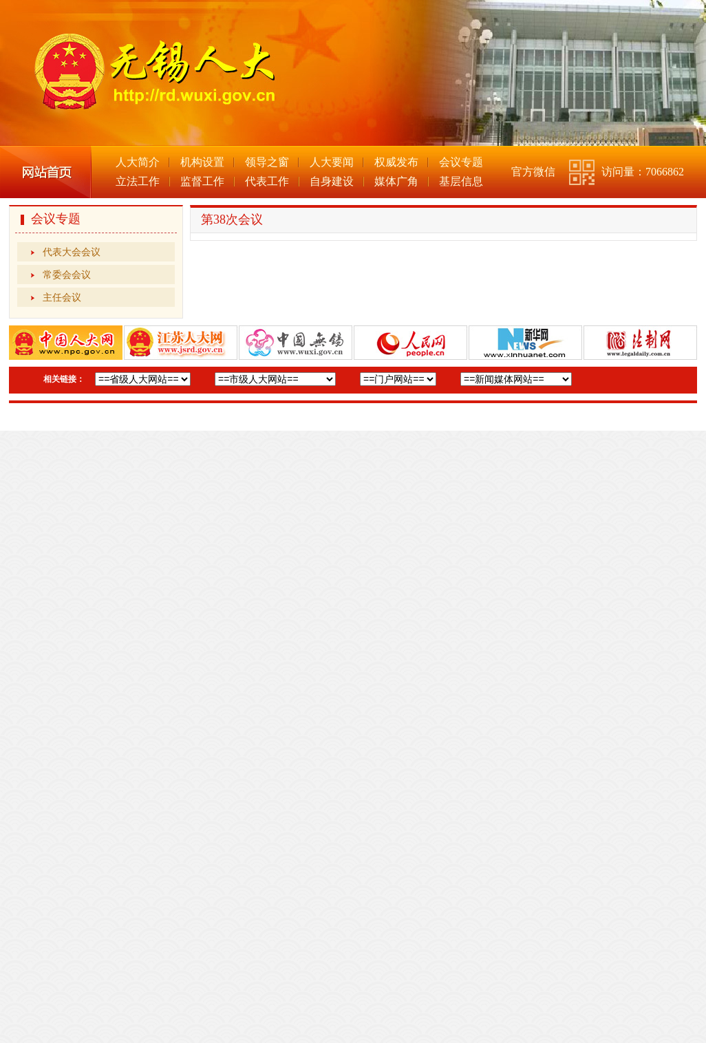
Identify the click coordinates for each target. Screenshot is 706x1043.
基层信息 (461, 181)
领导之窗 (267, 162)
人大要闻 (332, 162)
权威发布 (396, 162)
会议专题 (461, 162)
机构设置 (202, 162)
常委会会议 (67, 274)
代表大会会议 (71, 251)
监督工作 (202, 181)
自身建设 (332, 181)
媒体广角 (396, 181)
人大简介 (138, 162)
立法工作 (138, 181)
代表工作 (267, 181)
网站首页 (46, 172)
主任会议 (62, 297)
